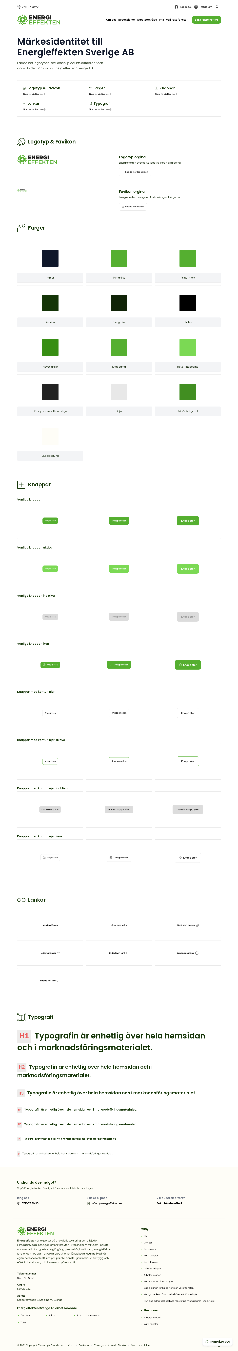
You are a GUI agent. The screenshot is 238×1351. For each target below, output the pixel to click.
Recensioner (126, 20)
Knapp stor (188, 520)
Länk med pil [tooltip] (119, 925)
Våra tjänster (151, 1255)
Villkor (71, 1345)
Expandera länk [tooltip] (187, 953)
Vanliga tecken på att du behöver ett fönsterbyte (170, 1294)
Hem (146, 1236)
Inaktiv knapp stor (188, 809)
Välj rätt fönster (177, 20)
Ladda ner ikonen (133, 206)
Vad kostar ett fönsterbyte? (159, 1281)
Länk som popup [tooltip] (188, 925)
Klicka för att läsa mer (34, 94)
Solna (51, 1315)
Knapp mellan (119, 520)
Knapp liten (50, 520)
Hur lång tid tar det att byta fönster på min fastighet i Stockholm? (180, 1301)
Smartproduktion (140, 1345)
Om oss (111, 20)
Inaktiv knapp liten (50, 809)
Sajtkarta (84, 1345)
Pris (161, 20)
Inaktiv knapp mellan (119, 809)
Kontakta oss (151, 1262)
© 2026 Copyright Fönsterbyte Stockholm (39, 1345)
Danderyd (25, 1315)
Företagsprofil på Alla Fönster (110, 1345)
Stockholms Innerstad (88, 1315)
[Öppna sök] (217, 7)
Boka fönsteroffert (206, 19)
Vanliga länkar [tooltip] (50, 925)
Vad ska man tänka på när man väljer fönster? (169, 1288)
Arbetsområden (152, 1275)
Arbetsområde (147, 20)
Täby (23, 1322)
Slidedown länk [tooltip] (118, 953)
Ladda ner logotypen (135, 172)
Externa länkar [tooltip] (50, 953)
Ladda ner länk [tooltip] (50, 980)
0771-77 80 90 (25, 1277)
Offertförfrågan (152, 1268)
